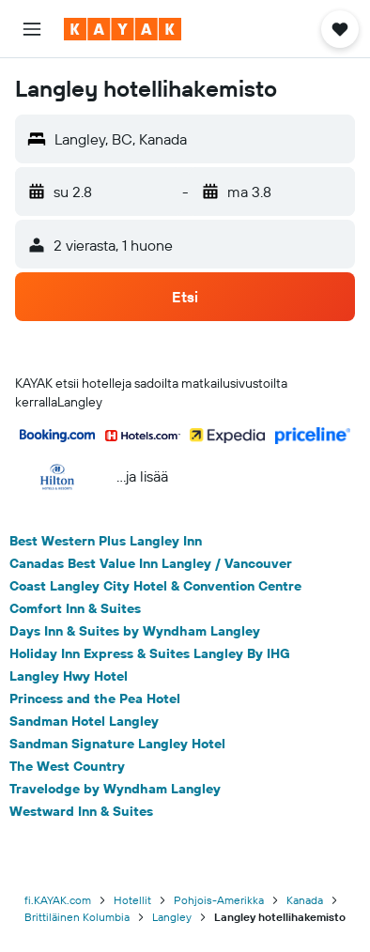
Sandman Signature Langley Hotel (117, 743)
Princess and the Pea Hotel (94, 698)
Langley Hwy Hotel (68, 676)
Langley (172, 917)
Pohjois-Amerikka (219, 900)
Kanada (304, 900)
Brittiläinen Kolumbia (77, 917)
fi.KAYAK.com (57, 900)
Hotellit (132, 900)
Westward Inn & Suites (81, 811)
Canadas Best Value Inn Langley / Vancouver (150, 563)
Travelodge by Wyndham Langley (115, 788)
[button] (32, 29)
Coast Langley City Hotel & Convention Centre (155, 585)
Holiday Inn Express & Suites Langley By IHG (149, 653)
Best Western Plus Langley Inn (105, 540)
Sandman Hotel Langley (84, 721)
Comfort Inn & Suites (75, 608)
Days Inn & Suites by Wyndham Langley (134, 630)
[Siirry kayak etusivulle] (122, 29)
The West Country (67, 766)
